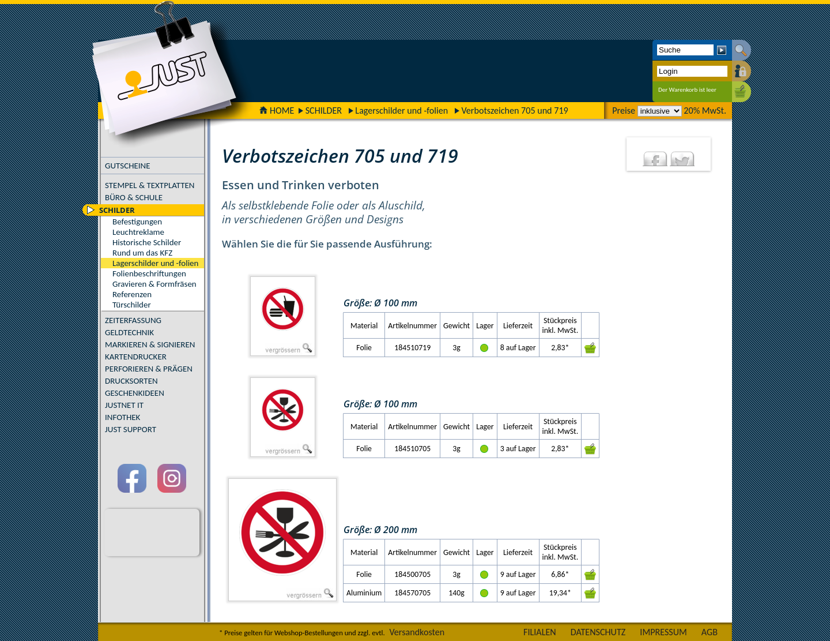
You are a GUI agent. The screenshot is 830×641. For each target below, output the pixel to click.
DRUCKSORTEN (131, 381)
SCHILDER (323, 110)
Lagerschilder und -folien (401, 110)
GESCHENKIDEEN (134, 393)
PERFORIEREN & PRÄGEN (149, 368)
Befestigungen (137, 221)
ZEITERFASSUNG (133, 320)
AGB (709, 632)
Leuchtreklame (138, 232)
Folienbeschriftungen (149, 273)
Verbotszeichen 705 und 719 (514, 110)
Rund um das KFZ (142, 253)
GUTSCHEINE (127, 165)
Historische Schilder (146, 242)
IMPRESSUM (663, 632)
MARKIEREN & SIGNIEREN (150, 344)
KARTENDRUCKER (136, 356)
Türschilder (131, 304)
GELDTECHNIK (129, 332)
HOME (276, 110)
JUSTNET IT (124, 405)
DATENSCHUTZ (598, 632)
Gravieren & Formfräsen (154, 284)
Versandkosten (416, 632)
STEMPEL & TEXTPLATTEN (149, 185)
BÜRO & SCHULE (134, 197)
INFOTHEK (122, 417)
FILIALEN (539, 632)
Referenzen (132, 294)
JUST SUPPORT (130, 429)
